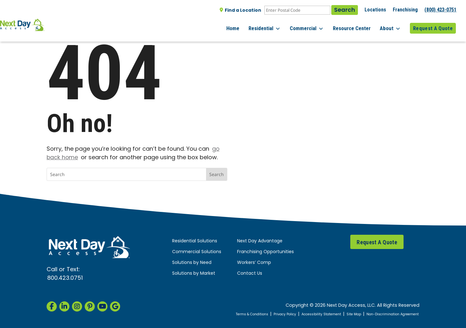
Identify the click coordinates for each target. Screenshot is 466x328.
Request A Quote (433, 25)
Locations (375, 10)
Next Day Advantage (259, 241)
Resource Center (357, 25)
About (392, 25)
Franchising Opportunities (265, 252)
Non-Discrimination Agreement (386, 314)
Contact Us (249, 273)
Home (245, 25)
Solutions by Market (193, 273)
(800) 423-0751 (440, 10)
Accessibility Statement (302, 314)
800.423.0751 (65, 278)
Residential (275, 25)
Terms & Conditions (219, 314)
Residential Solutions (194, 241)
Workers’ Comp (254, 262)
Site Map (340, 314)
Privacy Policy (259, 314)
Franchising (405, 10)
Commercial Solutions (196, 252)
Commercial (314, 25)
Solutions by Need (191, 262)
